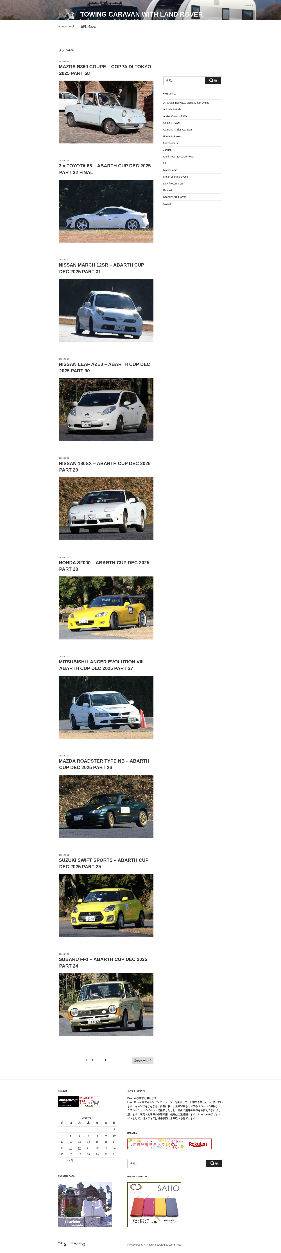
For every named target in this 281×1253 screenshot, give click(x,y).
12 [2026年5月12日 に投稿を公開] (70, 1141)
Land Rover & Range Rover (178, 156)
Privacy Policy (135, 1244)
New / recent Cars (173, 183)
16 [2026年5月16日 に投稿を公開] (106, 1141)
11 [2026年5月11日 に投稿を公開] (62, 1141)
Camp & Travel (171, 122)
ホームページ (66, 26)
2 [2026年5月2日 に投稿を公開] (106, 1129)
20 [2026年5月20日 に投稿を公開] (79, 1148)
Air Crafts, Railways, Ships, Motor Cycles (186, 102)
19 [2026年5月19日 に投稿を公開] (70, 1148)
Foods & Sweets (172, 136)
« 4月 (70, 1160)
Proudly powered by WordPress (163, 1244)
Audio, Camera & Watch (176, 116)
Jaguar (167, 149)
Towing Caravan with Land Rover (141, 14)
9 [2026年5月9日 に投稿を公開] (106, 1135)
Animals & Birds (172, 109)
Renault (167, 190)
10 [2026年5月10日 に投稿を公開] (114, 1135)
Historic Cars (170, 143)
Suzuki (167, 203)
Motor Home (170, 170)
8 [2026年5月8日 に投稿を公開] (97, 1135)
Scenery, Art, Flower (174, 196)
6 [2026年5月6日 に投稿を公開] (79, 1135)
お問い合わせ (88, 26)
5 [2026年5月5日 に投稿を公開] (71, 1135)
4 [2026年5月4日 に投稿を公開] (62, 1135)
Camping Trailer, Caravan (177, 129)
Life (165, 163)
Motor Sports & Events (176, 176)
